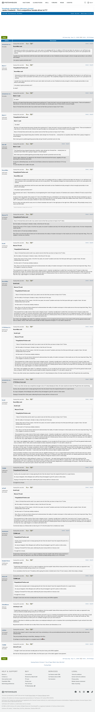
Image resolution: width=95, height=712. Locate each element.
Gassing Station (14, 8)
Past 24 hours (28, 683)
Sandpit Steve (6, 561)
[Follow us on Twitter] (80, 692)
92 (83, 37)
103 (88, 37)
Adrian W (4, 576)
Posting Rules (47, 665)
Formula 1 (31, 8)
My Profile (4, 13)
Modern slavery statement (78, 681)
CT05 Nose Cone (7, 327)
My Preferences (12, 13)
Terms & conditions (77, 674)
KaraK (3, 243)
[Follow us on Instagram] (84, 692)
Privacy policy (75, 679)
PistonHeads (5, 8)
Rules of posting (76, 683)
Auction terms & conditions (79, 676)
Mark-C (4, 65)
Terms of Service (42, 695)
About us (4, 674)
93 (84, 37)
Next (92, 37)
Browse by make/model (31, 676)
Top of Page (49, 662)
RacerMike (5, 170)
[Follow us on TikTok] (92, 692)
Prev (72, 37)
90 (78, 37)
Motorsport (23, 8)
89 (77, 37)
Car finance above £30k (54, 676)
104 (90, 37)
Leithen (4, 630)
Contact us (4, 676)
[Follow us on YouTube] (88, 692)
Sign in (90, 2)
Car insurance (51, 679)
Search (72, 13)
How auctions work (7, 679)
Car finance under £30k (54, 674)
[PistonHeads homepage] (9, 2)
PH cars (27, 679)
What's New (84, 13)
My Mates (19, 13)
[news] (87, 43)
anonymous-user (7, 44)
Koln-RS (4, 144)
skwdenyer (5, 531)
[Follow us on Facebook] (75, 692)
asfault (4, 488)
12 (88, 13)
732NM (4, 468)
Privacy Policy (32, 695)
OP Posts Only (66, 37)
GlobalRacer (5, 604)
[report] (91, 43)
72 (92, 13)
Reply (4, 37)
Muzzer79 (5, 215)
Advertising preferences (8, 683)
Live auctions (28, 674)
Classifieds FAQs (6, 681)
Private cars (28, 681)
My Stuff (77, 13)
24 (90, 13)
